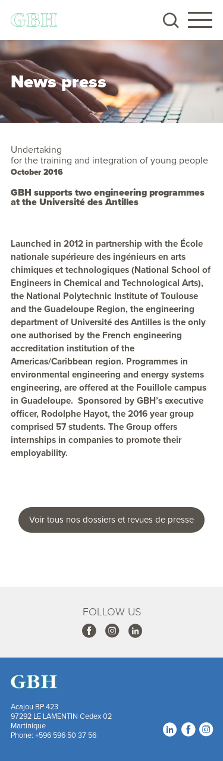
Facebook (88, 630)
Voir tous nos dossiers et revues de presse (111, 519)
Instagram (111, 630)
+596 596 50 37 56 (65, 734)
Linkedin (135, 630)
